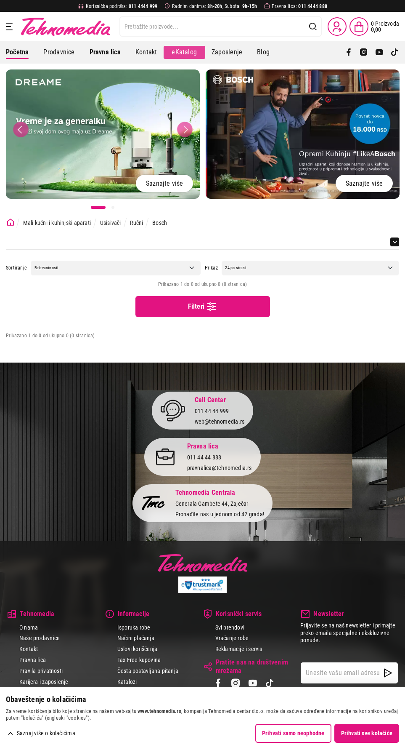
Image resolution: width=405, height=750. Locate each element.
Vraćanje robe (232, 638)
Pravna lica (32, 660)
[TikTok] (394, 52)
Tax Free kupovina (139, 660)
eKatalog (184, 52)
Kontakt (146, 52)
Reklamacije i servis (238, 649)
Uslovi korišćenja (137, 649)
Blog (263, 52)
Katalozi (127, 681)
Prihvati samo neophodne (293, 733)
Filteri (202, 306)
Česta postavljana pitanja (147, 670)
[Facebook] (348, 52)
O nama (28, 627)
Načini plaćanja (135, 638)
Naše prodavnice (39, 638)
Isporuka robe (134, 627)
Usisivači (110, 222)
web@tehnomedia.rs (220, 421)
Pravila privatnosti (41, 670)
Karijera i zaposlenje (43, 681)
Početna (17, 52)
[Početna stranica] (10, 222)
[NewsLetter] (388, 673)
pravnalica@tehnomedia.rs (219, 467)
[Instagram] (363, 52)
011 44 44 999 (212, 411)
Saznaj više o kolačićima (46, 733)
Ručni (136, 222)
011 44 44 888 (204, 457)
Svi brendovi (230, 627)
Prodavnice (58, 52)
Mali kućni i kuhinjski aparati (57, 222)
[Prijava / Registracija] (337, 26)
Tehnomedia (66, 26)
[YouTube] (379, 52)
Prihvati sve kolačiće (366, 733)
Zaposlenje (227, 52)
